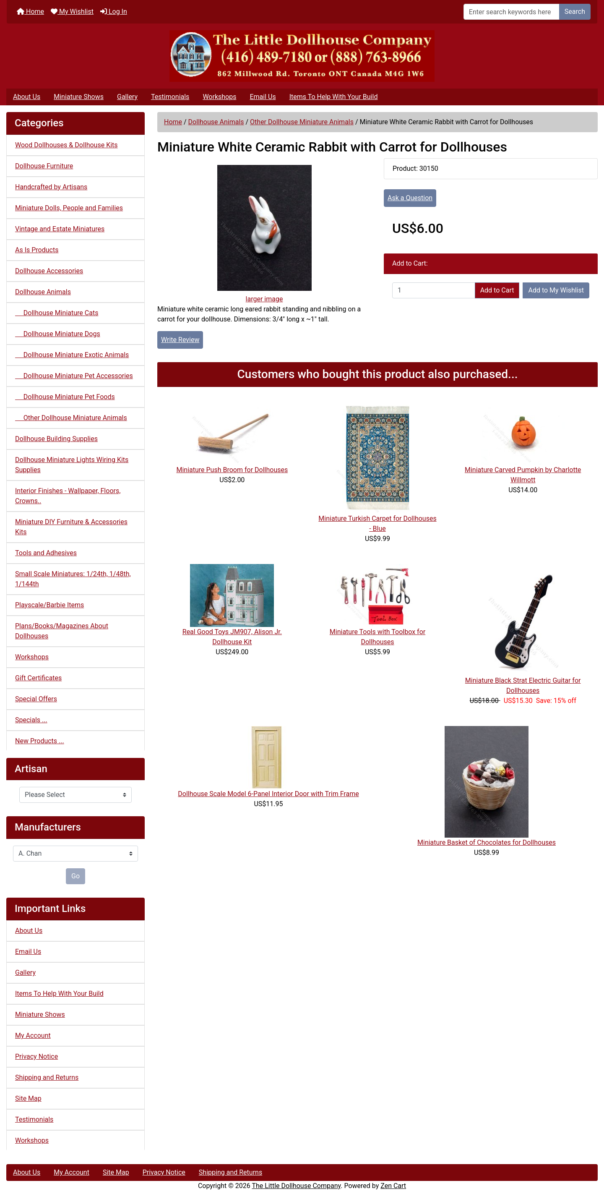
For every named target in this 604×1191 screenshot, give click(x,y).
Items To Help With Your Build (333, 97)
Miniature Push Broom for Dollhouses (232, 470)
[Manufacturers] (75, 854)
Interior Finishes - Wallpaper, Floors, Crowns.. (67, 496)
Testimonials (170, 97)
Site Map (28, 1098)
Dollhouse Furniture (44, 166)
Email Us (263, 97)
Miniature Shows (79, 97)
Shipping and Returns (46, 1077)
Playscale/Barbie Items (49, 605)
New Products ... (39, 741)
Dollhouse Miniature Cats (56, 313)
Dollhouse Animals (216, 122)
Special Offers (36, 699)
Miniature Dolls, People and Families (69, 208)
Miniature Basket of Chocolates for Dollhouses (486, 842)
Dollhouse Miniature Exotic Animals (72, 355)
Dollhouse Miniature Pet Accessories (74, 376)
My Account (33, 1036)
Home (30, 12)
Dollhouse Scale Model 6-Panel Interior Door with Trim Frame (268, 794)
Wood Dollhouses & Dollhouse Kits (66, 145)
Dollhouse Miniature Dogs (57, 334)
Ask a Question (410, 198)
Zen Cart (393, 1186)
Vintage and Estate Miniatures (59, 229)
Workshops (219, 97)
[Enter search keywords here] (511, 12)
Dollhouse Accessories (49, 271)
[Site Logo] (302, 56)
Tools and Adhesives (46, 553)
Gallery (127, 97)
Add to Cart (497, 290)
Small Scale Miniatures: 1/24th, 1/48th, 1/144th (73, 579)
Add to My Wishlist (556, 290)
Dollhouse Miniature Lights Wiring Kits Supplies (71, 465)
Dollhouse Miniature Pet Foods (65, 397)
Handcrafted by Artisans (51, 187)
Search (575, 12)
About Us (26, 97)
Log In (113, 12)
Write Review (180, 340)
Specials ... (31, 720)
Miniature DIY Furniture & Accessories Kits (71, 527)
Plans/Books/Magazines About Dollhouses (61, 631)
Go (75, 876)
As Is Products (36, 250)
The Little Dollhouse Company (296, 1186)
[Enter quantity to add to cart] (433, 290)
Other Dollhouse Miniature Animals (302, 122)
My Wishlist (72, 12)
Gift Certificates (38, 678)
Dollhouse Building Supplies (56, 439)
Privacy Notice (36, 1056)
